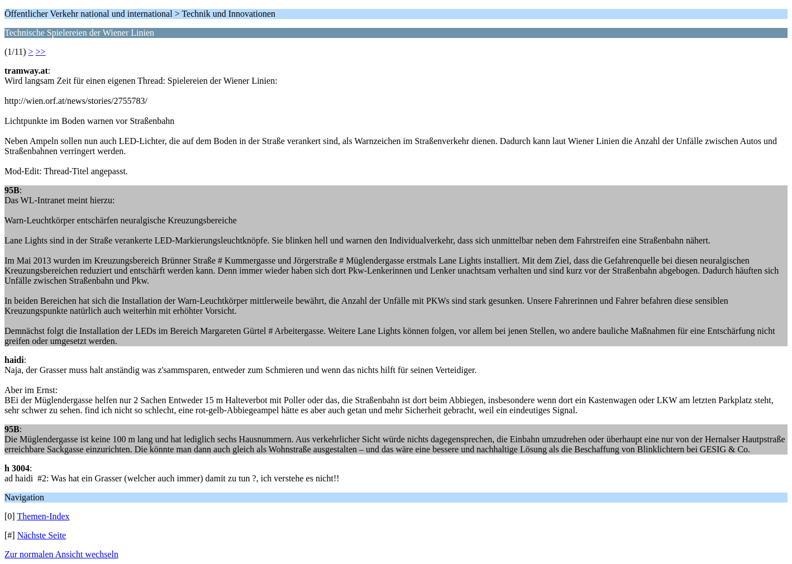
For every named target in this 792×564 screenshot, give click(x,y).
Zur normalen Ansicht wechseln (61, 554)
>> (41, 51)
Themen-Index (43, 516)
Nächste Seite (41, 535)
